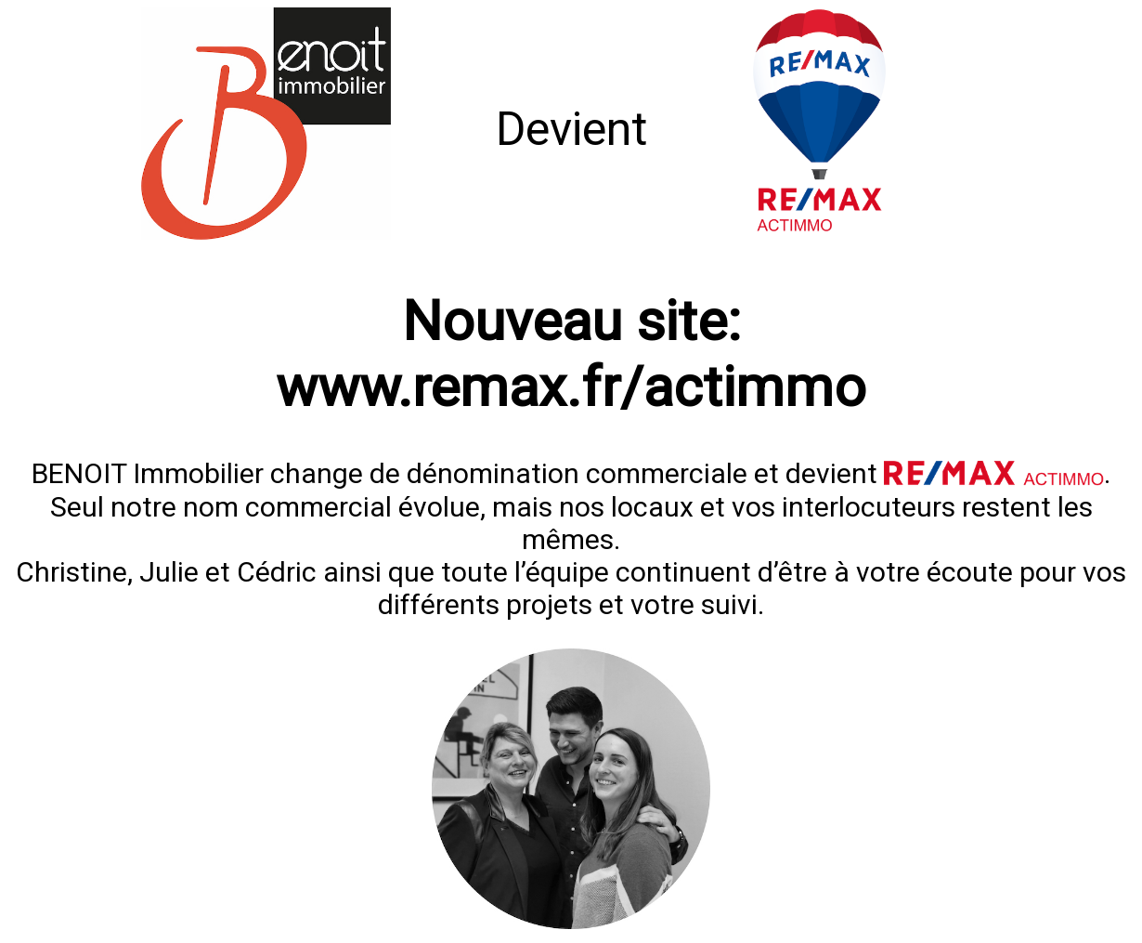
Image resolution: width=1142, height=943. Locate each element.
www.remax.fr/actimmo (571, 387)
